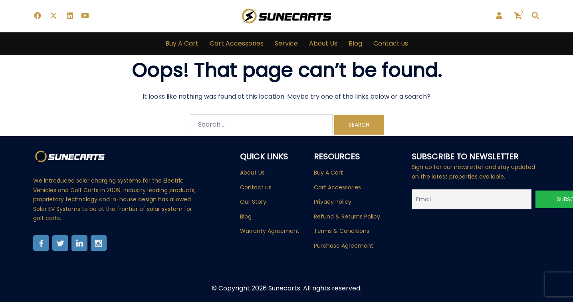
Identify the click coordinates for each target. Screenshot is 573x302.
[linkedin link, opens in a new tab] (69, 16)
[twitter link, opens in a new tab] (53, 16)
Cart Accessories (237, 43)
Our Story (253, 202)
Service (286, 43)
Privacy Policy (332, 202)
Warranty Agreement (269, 231)
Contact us (390, 43)
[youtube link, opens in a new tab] (85, 16)
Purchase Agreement (343, 246)
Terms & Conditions (341, 231)
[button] (536, 16)
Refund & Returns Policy (347, 217)
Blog (355, 43)
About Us (323, 43)
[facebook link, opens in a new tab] (37, 16)
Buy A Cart (181, 43)
